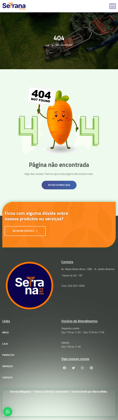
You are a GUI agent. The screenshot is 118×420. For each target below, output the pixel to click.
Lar (47, 45)
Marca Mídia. (99, 391)
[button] (7, 411)
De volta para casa (59, 189)
